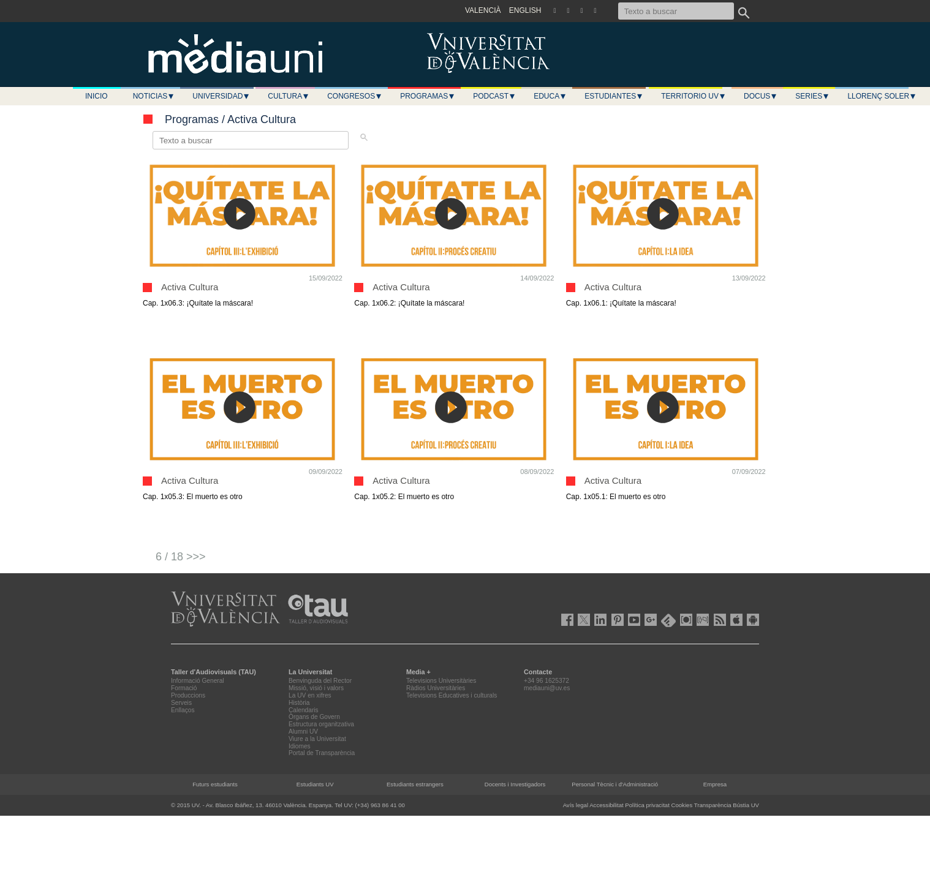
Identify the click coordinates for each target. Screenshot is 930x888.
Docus (760, 96)
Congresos (354, 96)
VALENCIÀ (483, 10)
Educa (550, 96)
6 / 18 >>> (181, 557)
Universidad (221, 96)
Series (812, 96)
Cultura (288, 96)
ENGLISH (525, 10)
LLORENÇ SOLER (882, 96)
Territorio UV (693, 96)
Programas (427, 96)
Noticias (154, 96)
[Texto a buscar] (676, 11)
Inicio (96, 96)
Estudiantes (613, 96)
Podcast (494, 96)
